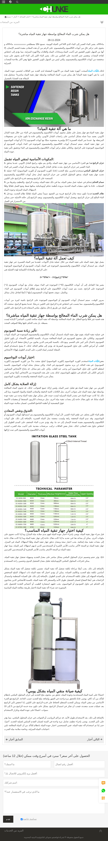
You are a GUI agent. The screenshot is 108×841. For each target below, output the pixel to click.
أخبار (15, 17)
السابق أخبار (14, 739)
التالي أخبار (94, 739)
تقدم (8, 819)
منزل (7, 16)
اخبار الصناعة (25, 17)
